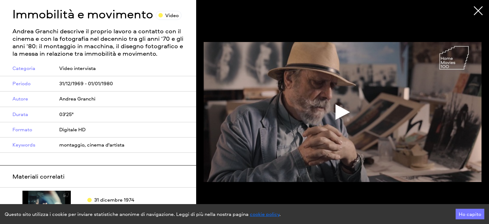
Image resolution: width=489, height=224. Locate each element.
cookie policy (264, 214)
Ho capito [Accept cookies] (470, 214)
